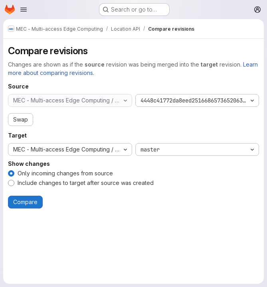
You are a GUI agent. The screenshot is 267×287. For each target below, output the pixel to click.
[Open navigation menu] (23, 9)
